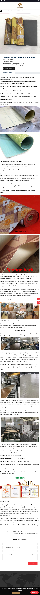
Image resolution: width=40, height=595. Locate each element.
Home (4, 10)
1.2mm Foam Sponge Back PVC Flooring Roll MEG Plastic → (26, 533)
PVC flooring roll (9, 10)
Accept (16, 593)
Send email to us (9, 68)
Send (33, 563)
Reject (24, 593)
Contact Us (34, 592)
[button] (2, 55)
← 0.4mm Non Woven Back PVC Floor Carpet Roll (11, 532)
